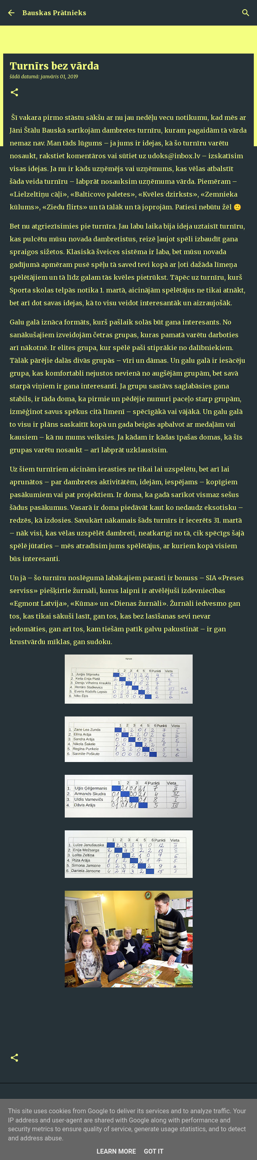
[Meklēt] (246, 12)
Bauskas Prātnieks (54, 13)
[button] (14, 93)
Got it (153, 1151)
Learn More (116, 1151)
